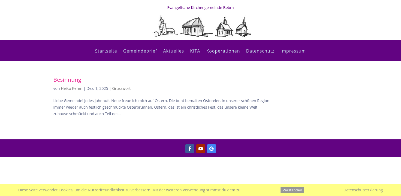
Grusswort (121, 88)
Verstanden (292, 190)
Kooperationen (223, 51)
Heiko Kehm (71, 88)
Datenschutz (260, 51)
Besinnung (67, 79)
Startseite (106, 51)
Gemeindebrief (140, 51)
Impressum (293, 51)
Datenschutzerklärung (363, 189)
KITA (195, 51)
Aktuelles (173, 51)
